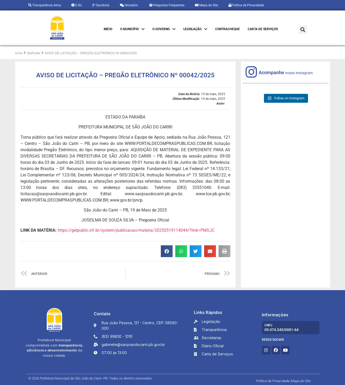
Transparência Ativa (44, 5)
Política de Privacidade (246, 5)
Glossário (129, 5)
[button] (303, 29)
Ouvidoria (101, 5)
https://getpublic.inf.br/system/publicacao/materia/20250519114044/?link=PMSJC (136, 230)
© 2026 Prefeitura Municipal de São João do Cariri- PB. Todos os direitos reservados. (90, 378)
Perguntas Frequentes (166, 5)
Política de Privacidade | (273, 381)
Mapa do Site (206, 5)
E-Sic (76, 5)
